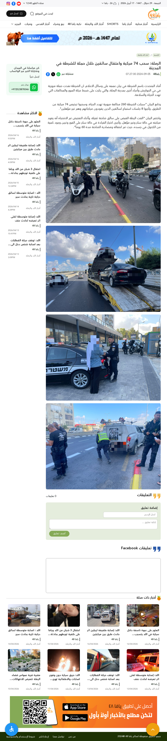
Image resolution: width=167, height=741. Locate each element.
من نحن (72, 737)
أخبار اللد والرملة (94, 24)
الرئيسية (156, 24)
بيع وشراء (58, 24)
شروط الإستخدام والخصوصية (20, 737)
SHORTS (112, 24)
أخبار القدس (43, 24)
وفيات (28, 24)
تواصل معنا (58, 737)
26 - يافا (110, 3)
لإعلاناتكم (44, 737)
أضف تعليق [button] (59, 533)
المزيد (17, 24)
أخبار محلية (141, 24)
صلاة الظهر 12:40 (34, 3)
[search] (41, 14)
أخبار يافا (127, 24)
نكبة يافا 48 (74, 24)
